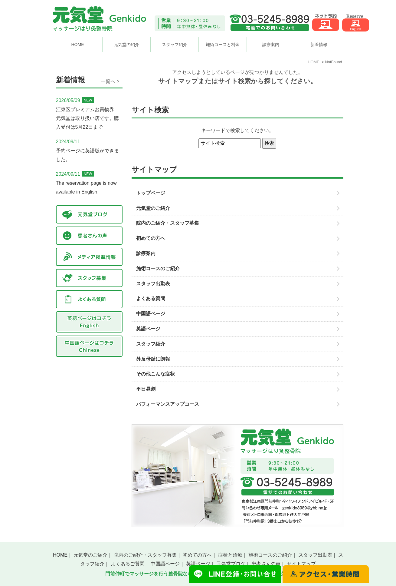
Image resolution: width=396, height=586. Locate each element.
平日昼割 (145, 389)
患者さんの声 (265, 563)
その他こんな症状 (155, 373)
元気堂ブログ (230, 563)
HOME (77, 44)
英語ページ (148, 328)
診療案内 (145, 253)
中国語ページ (150, 313)
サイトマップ (301, 563)
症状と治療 (230, 555)
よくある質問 (150, 298)
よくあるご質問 (128, 563)
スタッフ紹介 (150, 343)
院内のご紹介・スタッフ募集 (167, 223)
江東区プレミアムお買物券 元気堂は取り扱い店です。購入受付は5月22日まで (87, 118)
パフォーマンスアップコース (167, 404)
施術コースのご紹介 (158, 268)
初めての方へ (150, 238)
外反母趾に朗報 (153, 359)
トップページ (150, 193)
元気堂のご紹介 (153, 208)
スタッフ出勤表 (153, 283)
